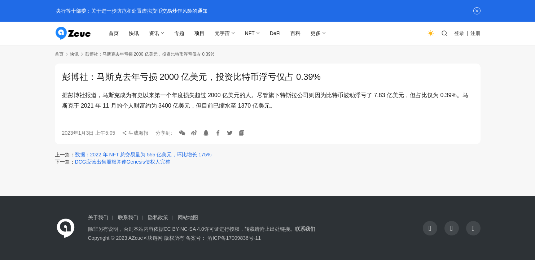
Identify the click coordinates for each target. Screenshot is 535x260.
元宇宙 (222, 33)
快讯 (134, 33)
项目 (200, 33)
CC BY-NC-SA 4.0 (184, 229)
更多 (316, 33)
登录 (459, 33)
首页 (114, 33)
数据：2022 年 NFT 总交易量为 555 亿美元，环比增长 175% (143, 154)
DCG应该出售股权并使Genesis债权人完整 (122, 162)
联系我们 (128, 217)
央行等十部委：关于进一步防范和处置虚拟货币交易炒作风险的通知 (131, 11)
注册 (475, 33)
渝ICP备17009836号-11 (234, 238)
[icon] (430, 228)
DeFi (275, 33)
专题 (180, 33)
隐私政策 (158, 217)
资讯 (154, 33)
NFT (250, 33)
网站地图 (188, 217)
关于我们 (98, 217)
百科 (296, 33)
